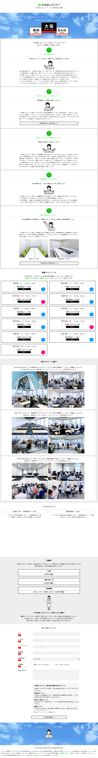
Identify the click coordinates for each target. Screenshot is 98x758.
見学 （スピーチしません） (41, 665)
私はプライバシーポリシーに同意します (44, 712)
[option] (49, 24)
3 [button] (51, 37)
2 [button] (49, 37)
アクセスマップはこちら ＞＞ (49, 263)
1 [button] (48, 37)
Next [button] (97, 25)
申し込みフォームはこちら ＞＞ (49, 123)
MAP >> (24, 289)
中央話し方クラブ (64, 753)
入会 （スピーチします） (62, 665)
